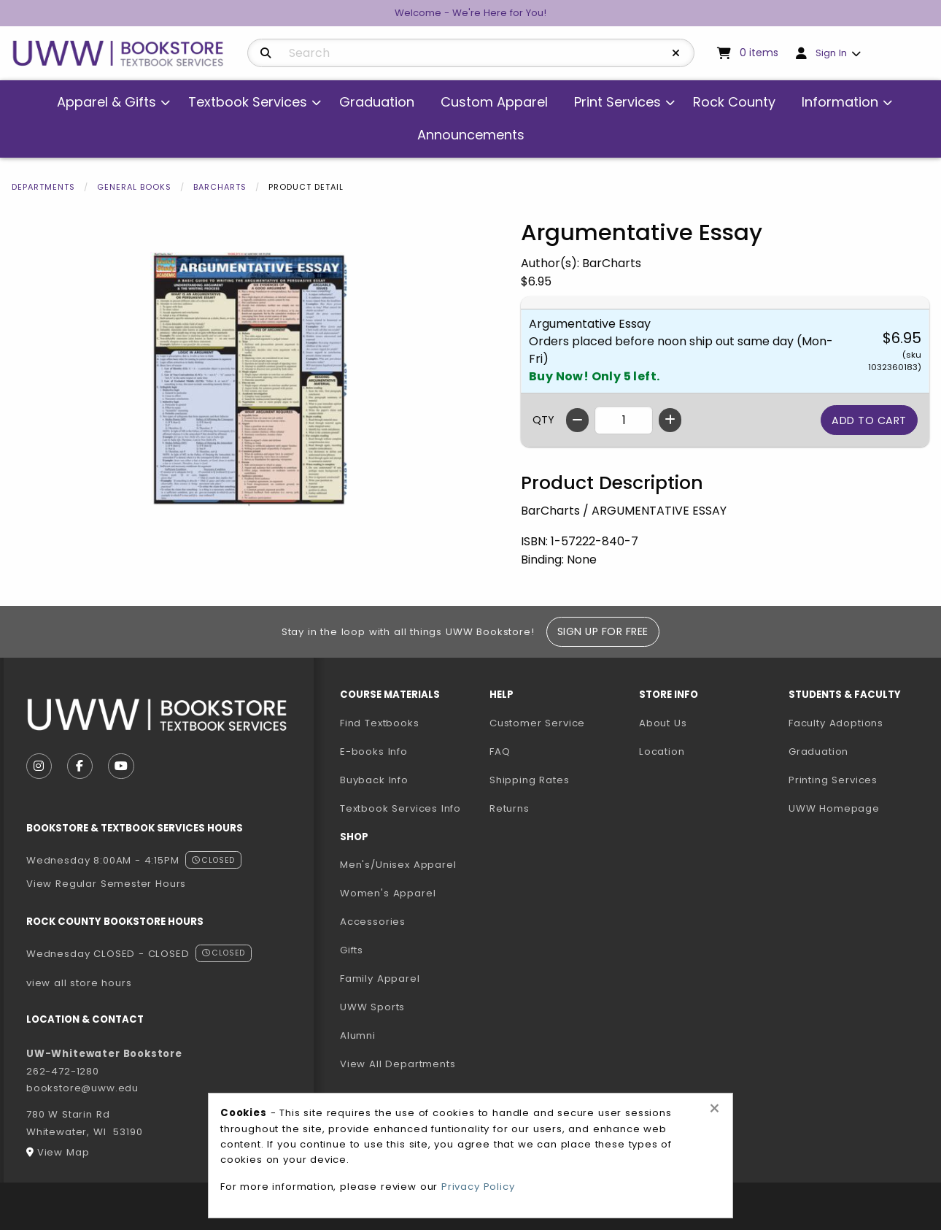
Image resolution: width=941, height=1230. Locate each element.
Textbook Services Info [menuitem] (400, 808)
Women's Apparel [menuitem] (387, 893)
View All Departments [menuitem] (398, 1064)
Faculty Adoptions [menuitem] (836, 723)
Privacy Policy (478, 1187)
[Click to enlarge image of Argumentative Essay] (248, 379)
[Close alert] (714, 1108)
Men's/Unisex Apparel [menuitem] (398, 865)
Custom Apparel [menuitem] (494, 102)
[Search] (266, 53)
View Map (63, 1152)
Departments (43, 187)
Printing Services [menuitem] (833, 780)
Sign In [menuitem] (831, 53)
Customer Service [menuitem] (537, 723)
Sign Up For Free (602, 631)
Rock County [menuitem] (734, 102)
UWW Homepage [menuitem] (834, 808)
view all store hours (79, 983)
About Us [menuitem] (663, 723)
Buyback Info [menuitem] (374, 780)
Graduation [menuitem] (376, 102)
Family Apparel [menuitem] (380, 978)
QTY (543, 419)
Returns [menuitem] (509, 808)
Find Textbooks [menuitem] (379, 723)
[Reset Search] (676, 53)
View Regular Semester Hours (106, 884)
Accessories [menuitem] (373, 922)
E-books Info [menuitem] (374, 751)
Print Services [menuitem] (617, 102)
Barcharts (220, 187)
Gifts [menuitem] (351, 950)
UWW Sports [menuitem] (372, 1007)
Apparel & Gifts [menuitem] (106, 102)
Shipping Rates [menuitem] (529, 780)
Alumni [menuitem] (358, 1035)
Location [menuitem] (662, 751)
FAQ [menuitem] (499, 751)
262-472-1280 (62, 1071)
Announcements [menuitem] (470, 135)
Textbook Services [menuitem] (247, 102)
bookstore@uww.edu (82, 1088)
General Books (134, 187)
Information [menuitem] (840, 102)
